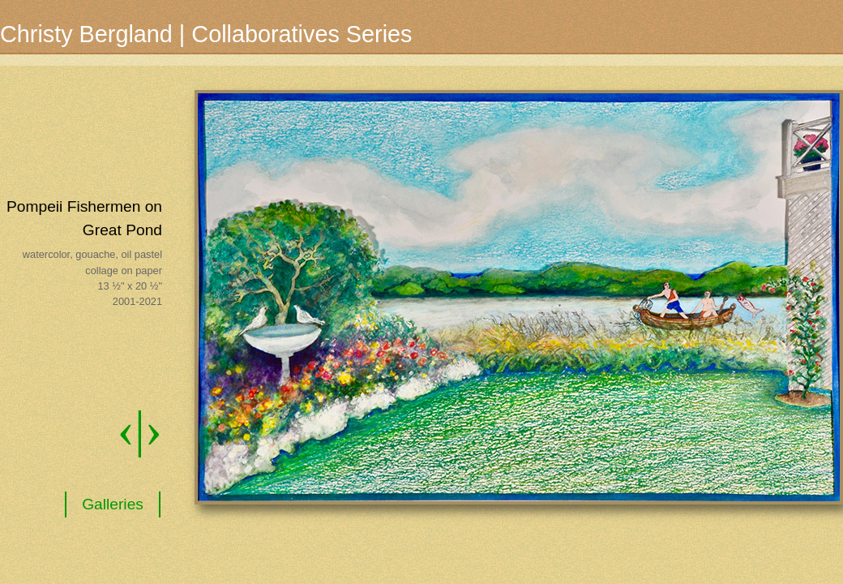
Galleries (112, 504)
